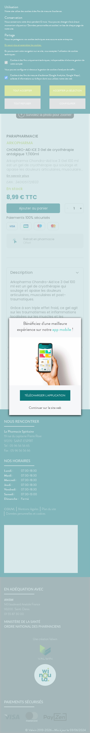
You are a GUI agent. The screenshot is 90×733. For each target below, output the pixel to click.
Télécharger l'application (45, 395)
